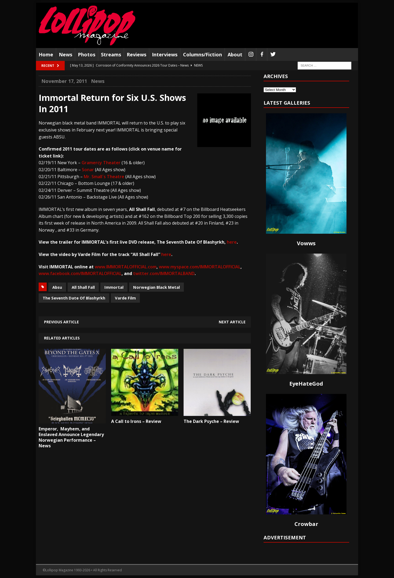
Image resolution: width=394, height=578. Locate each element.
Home (46, 54)
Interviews (164, 54)
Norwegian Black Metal (156, 287)
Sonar (88, 170)
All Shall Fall (83, 287)
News (65, 54)
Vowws (306, 243)
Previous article (61, 321)
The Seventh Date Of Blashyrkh (74, 298)
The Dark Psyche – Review (211, 421)
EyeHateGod (306, 383)
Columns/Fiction (202, 54)
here (232, 242)
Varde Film (125, 298)
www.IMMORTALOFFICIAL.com (125, 267)
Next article (232, 321)
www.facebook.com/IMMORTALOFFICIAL (80, 273)
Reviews (136, 54)
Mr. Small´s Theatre (104, 177)
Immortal (113, 287)
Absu (57, 287)
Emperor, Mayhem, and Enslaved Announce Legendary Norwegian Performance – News (71, 437)
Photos (86, 54)
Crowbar (306, 524)
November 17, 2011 (64, 81)
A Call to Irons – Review (136, 421)
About (235, 54)
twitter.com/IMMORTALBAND (164, 273)
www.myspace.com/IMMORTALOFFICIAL (199, 267)
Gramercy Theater (101, 163)
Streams (111, 54)
